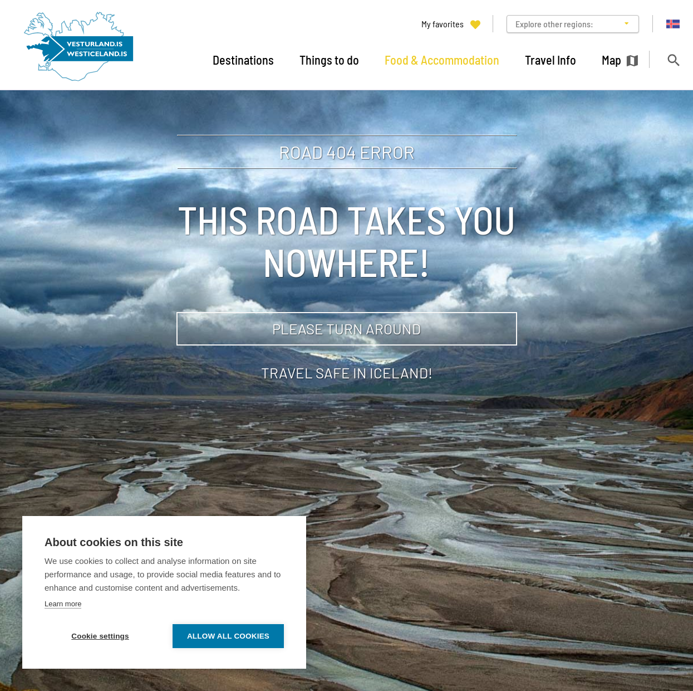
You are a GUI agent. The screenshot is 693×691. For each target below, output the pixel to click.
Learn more (63, 604)
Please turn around (346, 328)
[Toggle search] (673, 59)
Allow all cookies (228, 636)
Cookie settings (100, 636)
